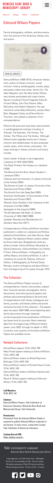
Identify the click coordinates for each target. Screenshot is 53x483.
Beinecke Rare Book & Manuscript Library (17, 6)
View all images (12, 74)
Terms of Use (31, 467)
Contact (41, 467)
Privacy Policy (38, 461)
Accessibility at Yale (23, 461)
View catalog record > (13, 437)
